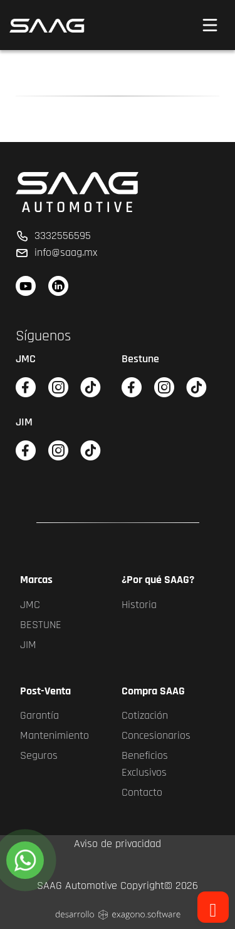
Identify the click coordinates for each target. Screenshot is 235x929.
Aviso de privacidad (117, 843)
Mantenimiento (54, 735)
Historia (139, 604)
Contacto (142, 792)
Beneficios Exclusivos (145, 763)
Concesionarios (156, 735)
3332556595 (53, 235)
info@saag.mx (56, 252)
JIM (28, 644)
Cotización (145, 715)
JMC (30, 604)
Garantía (39, 715)
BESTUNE (40, 624)
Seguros (39, 755)
